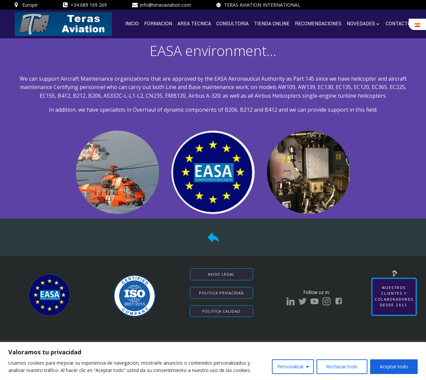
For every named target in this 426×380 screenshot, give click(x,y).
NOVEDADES (363, 23)
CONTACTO (398, 23)
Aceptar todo (394, 366)
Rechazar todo (342, 366)
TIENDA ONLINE (272, 23)
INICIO (132, 23)
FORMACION (158, 23)
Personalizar (290, 366)
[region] (213, 361)
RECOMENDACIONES (318, 23)
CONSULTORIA (232, 23)
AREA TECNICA (194, 23)
